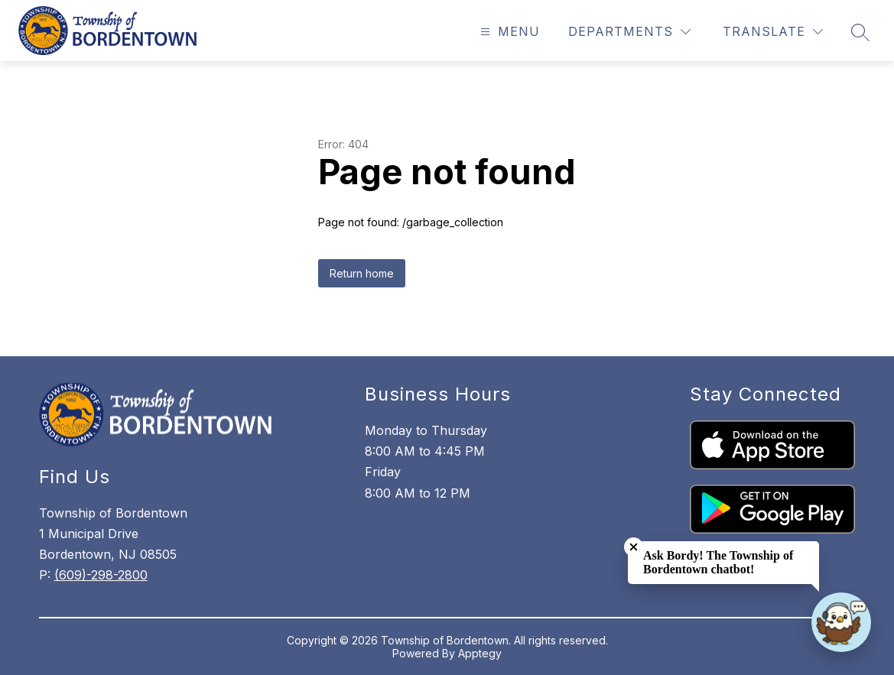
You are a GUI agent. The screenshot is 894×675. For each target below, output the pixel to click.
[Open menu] (508, 31)
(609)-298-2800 (101, 575)
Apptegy (480, 653)
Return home (362, 273)
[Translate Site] (773, 31)
